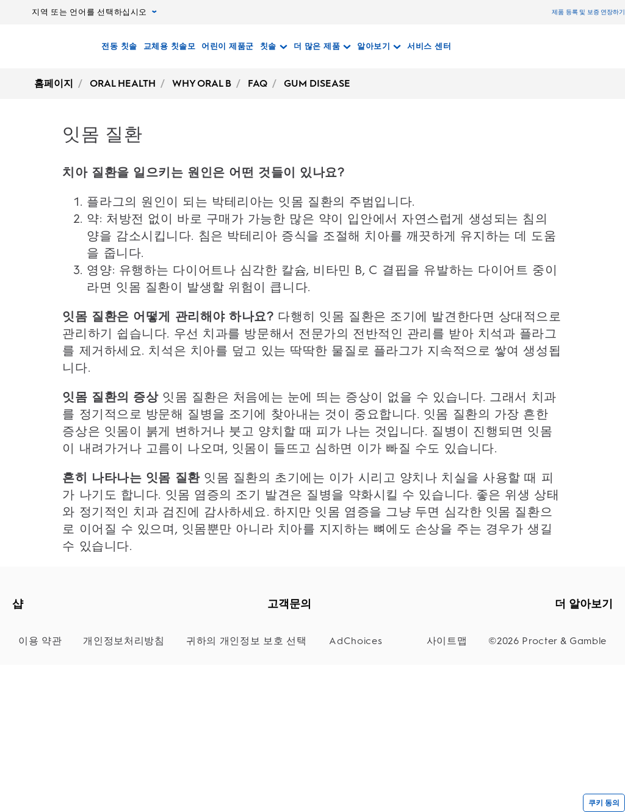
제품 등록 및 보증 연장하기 (588, 12)
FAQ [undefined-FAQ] (257, 83)
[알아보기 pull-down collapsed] (379, 46)
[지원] (305, 651)
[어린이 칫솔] (44, 674)
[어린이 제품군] (227, 46)
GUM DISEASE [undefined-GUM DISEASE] (317, 83)
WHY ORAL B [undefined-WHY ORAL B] (201, 83)
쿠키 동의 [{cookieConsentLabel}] (604, 803)
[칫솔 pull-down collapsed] (273, 46)
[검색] (517, 46)
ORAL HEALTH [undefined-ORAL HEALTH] (123, 83)
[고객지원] (305, 629)
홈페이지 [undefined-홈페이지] (53, 83)
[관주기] (44, 719)
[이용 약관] (37, 771)
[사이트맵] (474, 771)
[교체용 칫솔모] (169, 46)
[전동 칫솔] (119, 46)
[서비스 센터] (429, 46)
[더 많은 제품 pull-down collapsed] (323, 46)
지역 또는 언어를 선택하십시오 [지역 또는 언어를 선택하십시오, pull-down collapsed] (94, 12)
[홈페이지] (45, 46)
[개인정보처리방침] (103, 771)
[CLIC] (44, 696)
